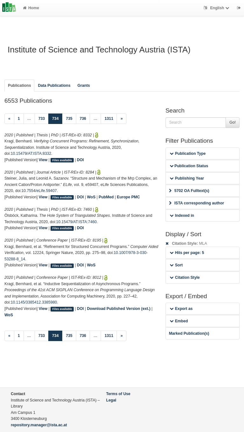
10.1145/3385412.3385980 (34, 302)
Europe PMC (128, 197)
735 (69, 118)
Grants (84, 85)
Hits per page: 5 (187, 252)
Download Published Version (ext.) (119, 308)
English (217, 8)
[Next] (121, 118)
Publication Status (189, 166)
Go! (232, 122)
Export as (181, 308)
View (43, 160)
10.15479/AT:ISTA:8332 (31, 153)
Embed (179, 321)
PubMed (106, 197)
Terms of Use (118, 394)
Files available (62, 160)
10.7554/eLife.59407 (39, 191)
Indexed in (182, 215)
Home (31, 8)
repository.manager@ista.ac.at (39, 425)
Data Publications (54, 85)
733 (41, 118)
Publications (19, 85)
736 (83, 118)
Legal (111, 400)
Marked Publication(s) (189, 333)
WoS (91, 197)
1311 (109, 118)
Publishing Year (187, 178)
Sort (176, 265)
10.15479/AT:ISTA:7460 (76, 222)
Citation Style (185, 277)
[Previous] (9, 118)
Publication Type (188, 153)
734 (57, 118)
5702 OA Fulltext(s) (189, 191)
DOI (80, 160)
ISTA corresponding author (196, 203)
